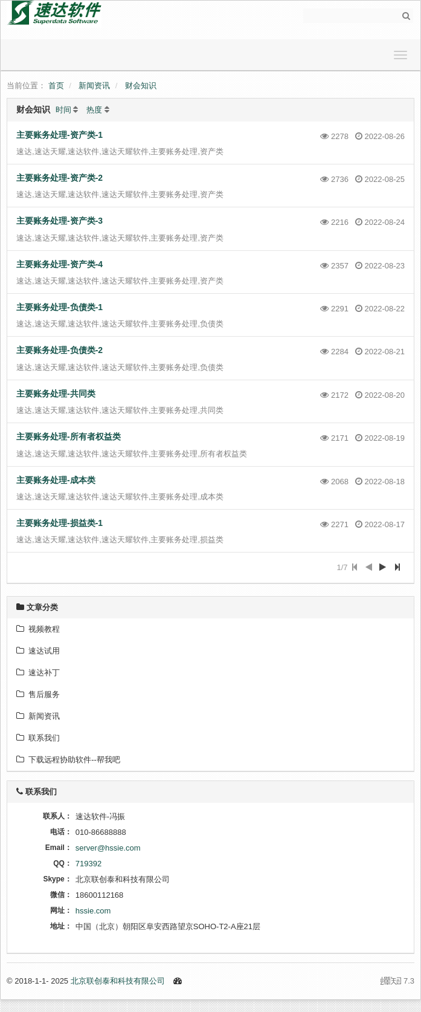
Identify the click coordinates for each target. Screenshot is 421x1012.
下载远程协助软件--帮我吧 (68, 759)
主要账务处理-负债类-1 (59, 307)
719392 (88, 863)
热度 (94, 109)
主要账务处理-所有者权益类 (68, 436)
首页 (56, 85)
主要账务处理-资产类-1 (59, 135)
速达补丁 (38, 672)
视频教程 (38, 629)
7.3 (397, 981)
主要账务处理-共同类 (55, 393)
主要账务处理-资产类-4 (59, 264)
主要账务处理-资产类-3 (59, 220)
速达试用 (38, 650)
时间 (63, 109)
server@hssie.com (108, 847)
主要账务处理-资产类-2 (59, 178)
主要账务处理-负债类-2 (59, 350)
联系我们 (38, 737)
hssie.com (93, 910)
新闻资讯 (94, 85)
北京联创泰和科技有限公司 (118, 980)
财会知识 (140, 85)
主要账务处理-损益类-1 (59, 523)
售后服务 (38, 694)
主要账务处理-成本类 (55, 480)
